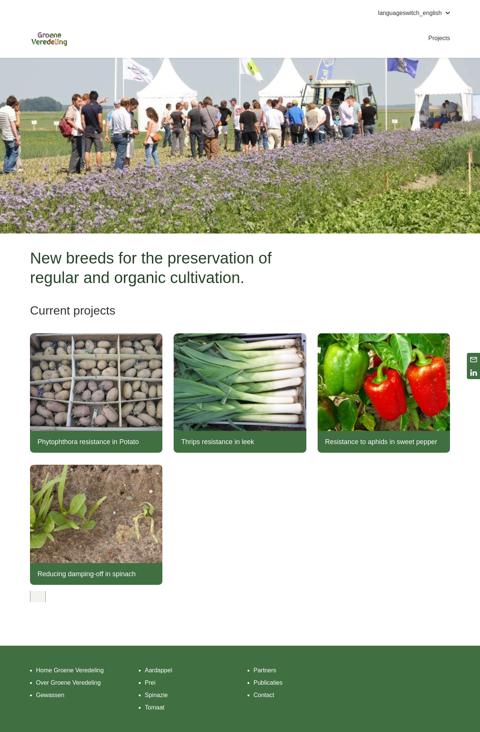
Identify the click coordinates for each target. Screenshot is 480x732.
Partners (265, 670)
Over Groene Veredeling (68, 682)
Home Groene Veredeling (70, 670)
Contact (264, 695)
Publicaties (268, 682)
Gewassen (50, 695)
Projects (439, 38)
